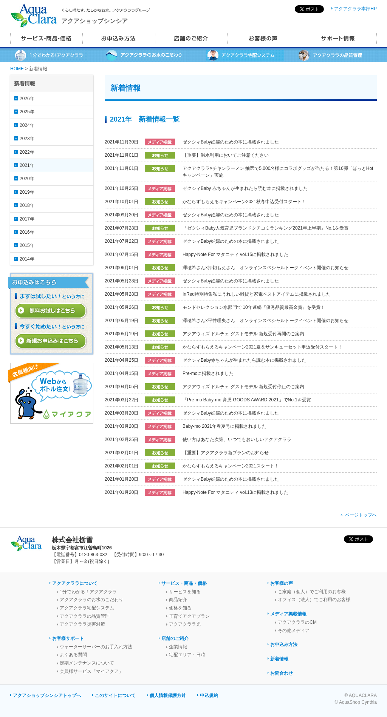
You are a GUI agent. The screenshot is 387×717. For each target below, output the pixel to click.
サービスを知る (185, 591)
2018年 (27, 205)
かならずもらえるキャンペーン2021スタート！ (231, 466)
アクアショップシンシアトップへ (47, 695)
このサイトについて (115, 695)
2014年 (27, 259)
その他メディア (294, 630)
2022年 (27, 152)
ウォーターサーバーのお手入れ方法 (96, 646)
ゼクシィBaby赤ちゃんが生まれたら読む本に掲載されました (244, 360)
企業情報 (178, 646)
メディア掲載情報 (288, 614)
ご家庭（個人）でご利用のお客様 (312, 591)
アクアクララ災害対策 (82, 624)
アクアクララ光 (185, 624)
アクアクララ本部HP (355, 8)
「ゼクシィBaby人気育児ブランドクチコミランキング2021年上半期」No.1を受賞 (265, 228)
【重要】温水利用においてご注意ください (226, 155)
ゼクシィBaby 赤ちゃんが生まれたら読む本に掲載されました (245, 188)
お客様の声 (281, 583)
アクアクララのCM (297, 622)
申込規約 (209, 695)
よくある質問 (73, 654)
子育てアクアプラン (189, 616)
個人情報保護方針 (168, 695)
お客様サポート (68, 638)
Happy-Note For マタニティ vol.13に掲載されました (235, 492)
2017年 (27, 219)
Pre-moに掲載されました (208, 373)
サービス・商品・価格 (184, 583)
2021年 (27, 165)
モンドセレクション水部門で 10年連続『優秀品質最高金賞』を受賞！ (254, 307)
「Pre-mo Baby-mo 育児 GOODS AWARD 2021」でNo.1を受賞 (247, 399)
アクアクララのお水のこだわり (91, 599)
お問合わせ (281, 673)
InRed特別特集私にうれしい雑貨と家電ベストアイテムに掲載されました (257, 294)
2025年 (27, 111)
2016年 (27, 232)
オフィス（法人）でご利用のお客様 (314, 599)
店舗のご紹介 (175, 638)
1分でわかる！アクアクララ (88, 591)
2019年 (27, 192)
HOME (17, 68)
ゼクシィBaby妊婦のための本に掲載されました (231, 142)
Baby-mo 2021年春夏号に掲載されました (224, 426)
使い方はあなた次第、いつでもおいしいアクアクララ (237, 439)
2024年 (27, 125)
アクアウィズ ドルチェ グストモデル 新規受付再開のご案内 (243, 333)
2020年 (27, 178)
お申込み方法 (283, 644)
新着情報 (279, 658)
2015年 (27, 245)
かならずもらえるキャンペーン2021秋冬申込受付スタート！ (244, 201)
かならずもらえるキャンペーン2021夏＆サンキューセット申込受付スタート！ (262, 347)
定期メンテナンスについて (87, 663)
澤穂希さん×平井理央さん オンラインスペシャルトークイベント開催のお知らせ (265, 320)
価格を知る (180, 608)
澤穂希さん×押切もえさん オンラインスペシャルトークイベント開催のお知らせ (265, 267)
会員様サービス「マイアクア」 (91, 671)
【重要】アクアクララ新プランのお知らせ (226, 452)
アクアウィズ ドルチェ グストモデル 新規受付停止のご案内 (243, 386)
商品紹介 (178, 599)
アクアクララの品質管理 (85, 616)
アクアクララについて (75, 583)
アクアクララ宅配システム (87, 608)
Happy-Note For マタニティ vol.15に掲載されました (235, 254)
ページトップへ (361, 515)
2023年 (27, 138)
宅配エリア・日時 (187, 654)
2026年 (27, 98)
